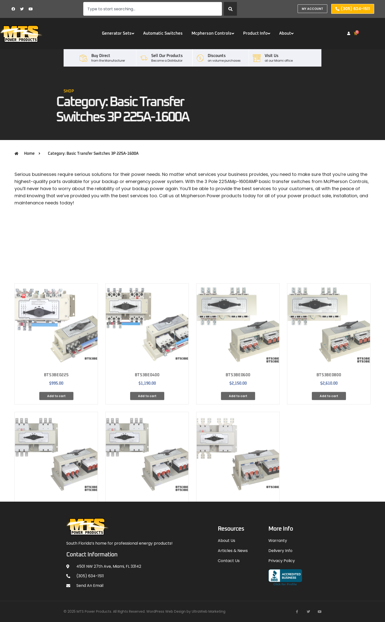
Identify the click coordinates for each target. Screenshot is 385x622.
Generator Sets (118, 33)
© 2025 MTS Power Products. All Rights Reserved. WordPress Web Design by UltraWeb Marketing (144, 611)
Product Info (256, 33)
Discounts (217, 56)
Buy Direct (100, 56)
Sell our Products (167, 56)
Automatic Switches (163, 33)
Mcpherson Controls (213, 33)
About (286, 33)
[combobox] (152, 9)
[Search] (230, 9)
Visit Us (271, 56)
